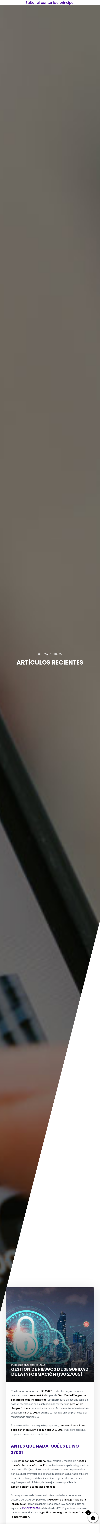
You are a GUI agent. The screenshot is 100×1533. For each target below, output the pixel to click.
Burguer (11, 1528)
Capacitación (69, 1528)
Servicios (50, 1528)
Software (88, 1528)
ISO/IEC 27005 (31, 1508)
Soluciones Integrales (31, 1528)
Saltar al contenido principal (50, 2)
